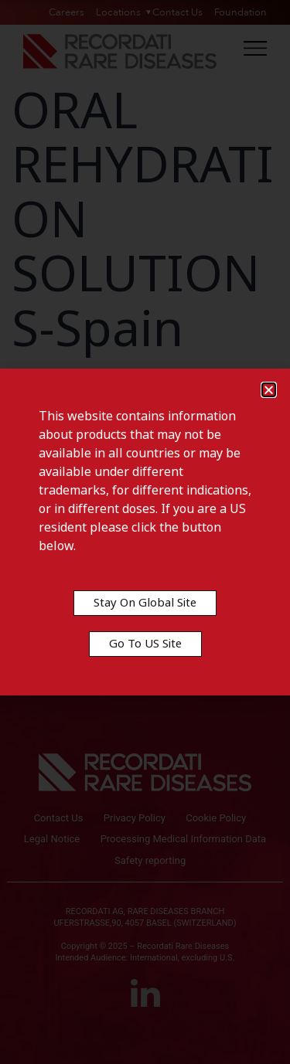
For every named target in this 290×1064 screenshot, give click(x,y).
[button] (269, 390)
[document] (145, 532)
